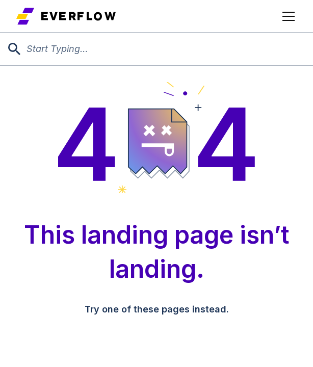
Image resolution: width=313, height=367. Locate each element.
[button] (286, 16)
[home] (66, 16)
